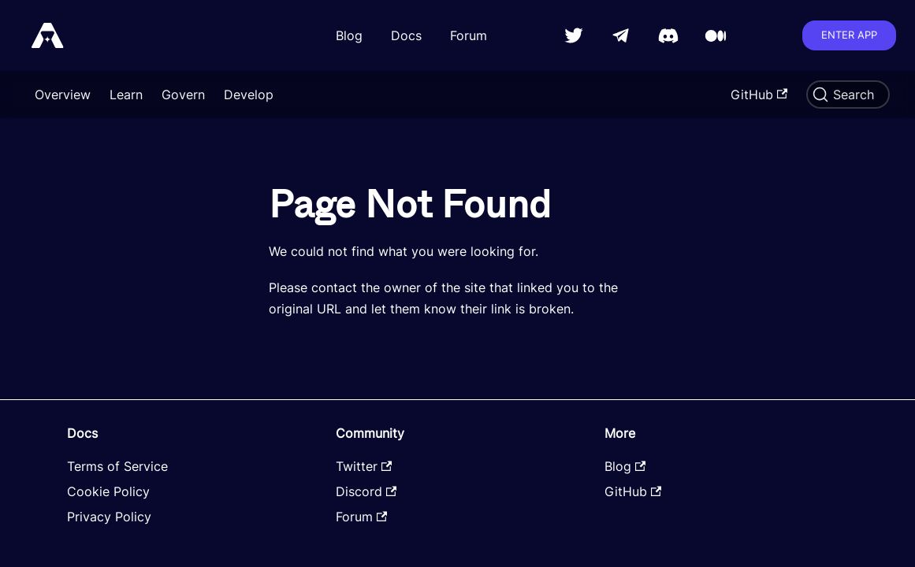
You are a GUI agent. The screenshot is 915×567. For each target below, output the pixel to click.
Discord (366, 491)
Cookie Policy (108, 491)
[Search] (848, 94)
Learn (126, 94)
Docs (406, 35)
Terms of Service (117, 466)
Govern (183, 94)
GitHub (759, 94)
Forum (468, 35)
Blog (349, 35)
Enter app (849, 34)
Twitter (364, 466)
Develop (248, 94)
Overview (63, 94)
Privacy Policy (109, 516)
